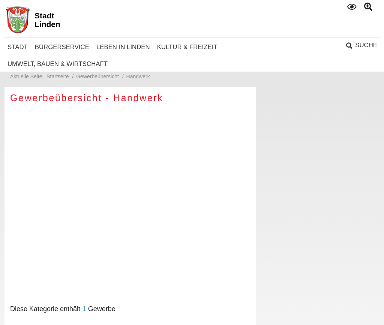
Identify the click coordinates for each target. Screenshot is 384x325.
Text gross (369, 7)
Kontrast (352, 6)
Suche (366, 45)
